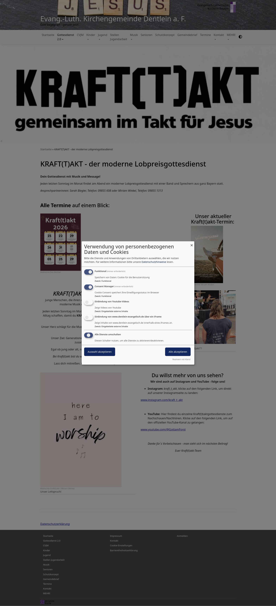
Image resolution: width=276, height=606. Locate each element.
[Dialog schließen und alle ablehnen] (191, 243)
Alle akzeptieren (178, 351)
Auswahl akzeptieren (100, 351)
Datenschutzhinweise (154, 262)
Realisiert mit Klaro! (181, 359)
